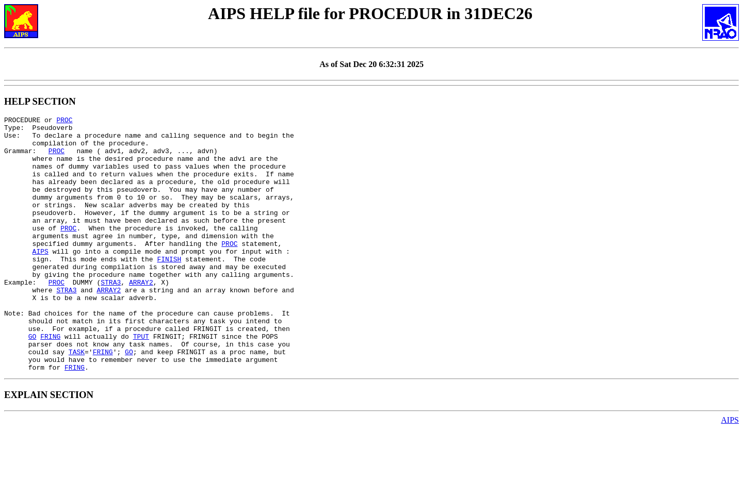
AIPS (41, 279)
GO (32, 381)
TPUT (141, 381)
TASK (77, 399)
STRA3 (111, 316)
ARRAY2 (141, 316)
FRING (50, 381)
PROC (64, 121)
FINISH (169, 288)
